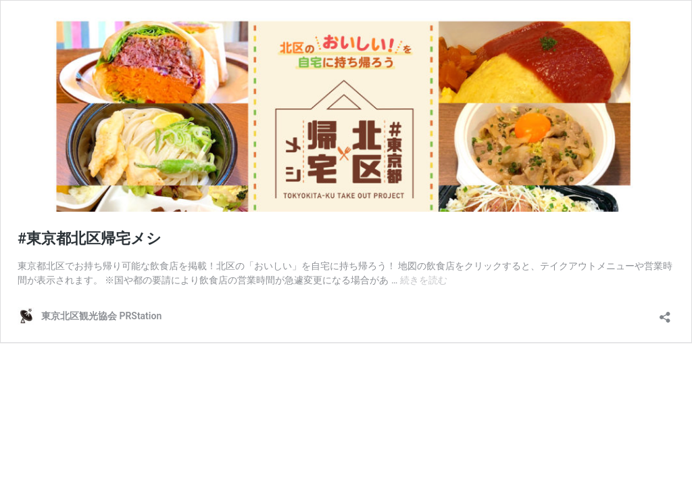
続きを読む (423, 280)
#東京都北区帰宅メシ (90, 238)
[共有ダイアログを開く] (665, 312)
